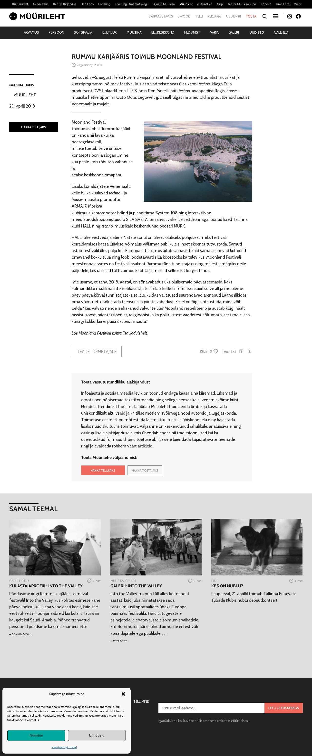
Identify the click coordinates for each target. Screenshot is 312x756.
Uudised (256, 32)
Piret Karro (120, 641)
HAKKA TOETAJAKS (145, 470)
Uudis (29, 85)
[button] (123, 694)
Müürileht (25, 94)
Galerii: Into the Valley (136, 585)
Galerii (234, 32)
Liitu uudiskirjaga (283, 708)
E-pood (184, 16)
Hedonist (192, 32)
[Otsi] (265, 16)
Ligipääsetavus (161, 16)
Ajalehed (281, 32)
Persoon (56, 32)
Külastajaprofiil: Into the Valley (46, 585)
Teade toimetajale (97, 351)
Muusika (134, 32)
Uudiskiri (233, 16)
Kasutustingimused (64, 747)
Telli (199, 16)
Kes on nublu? (227, 585)
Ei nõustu (97, 735)
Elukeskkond (162, 32)
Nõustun (36, 735)
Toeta (251, 16)
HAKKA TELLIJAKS (33, 127)
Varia (214, 32)
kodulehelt (138, 333)
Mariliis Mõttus (22, 634)
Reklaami (214, 16)
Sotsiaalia (83, 32)
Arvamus (31, 32)
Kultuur (109, 32)
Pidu (25, 581)
